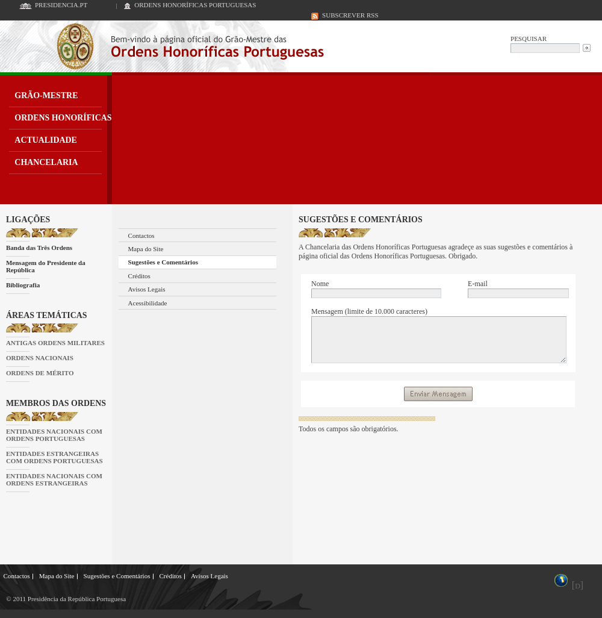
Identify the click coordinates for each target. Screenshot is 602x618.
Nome (320, 283)
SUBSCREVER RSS (350, 15)
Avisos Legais (147, 289)
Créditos (139, 275)
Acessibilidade (147, 303)
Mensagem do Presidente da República (45, 266)
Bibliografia (23, 285)
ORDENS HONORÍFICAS (62, 117)
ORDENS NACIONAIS (39, 357)
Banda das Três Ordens (39, 247)
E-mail (478, 283)
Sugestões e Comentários (163, 262)
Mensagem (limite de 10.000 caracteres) (369, 311)
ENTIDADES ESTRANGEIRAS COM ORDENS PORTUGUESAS (54, 457)
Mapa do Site (146, 248)
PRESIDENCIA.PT (61, 4)
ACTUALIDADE (45, 140)
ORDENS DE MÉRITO (40, 372)
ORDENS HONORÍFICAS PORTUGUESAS (195, 4)
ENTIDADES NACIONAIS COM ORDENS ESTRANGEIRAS (54, 479)
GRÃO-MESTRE (46, 95)
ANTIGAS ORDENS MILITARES (55, 342)
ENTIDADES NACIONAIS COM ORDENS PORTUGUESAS (54, 435)
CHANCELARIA (46, 162)
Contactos (141, 235)
